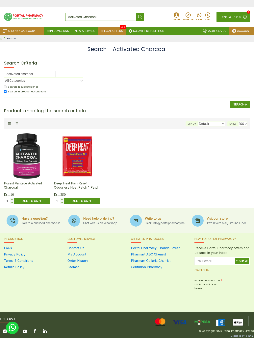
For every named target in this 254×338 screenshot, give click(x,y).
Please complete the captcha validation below (207, 284)
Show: (234, 123)
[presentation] (222, 298)
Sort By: (194, 123)
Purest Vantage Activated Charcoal (23, 185)
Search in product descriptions (25, 91)
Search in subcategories (21, 86)
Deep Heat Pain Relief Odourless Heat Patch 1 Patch (76, 185)
